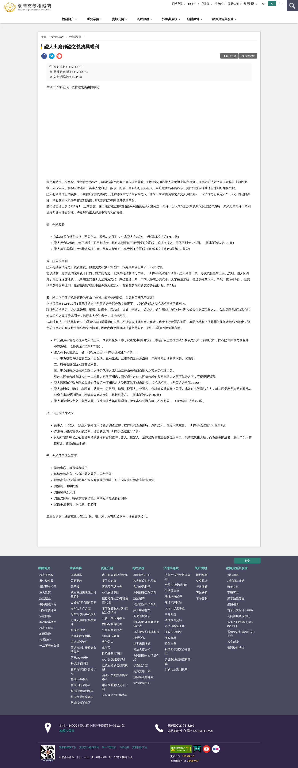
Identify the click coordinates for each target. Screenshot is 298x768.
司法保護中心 (142, 683)
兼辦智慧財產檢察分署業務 (83, 649)
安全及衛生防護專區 (115, 695)
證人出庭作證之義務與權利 (71, 46)
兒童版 (205, 3)
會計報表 (107, 641)
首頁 (43, 36)
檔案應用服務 (142, 643)
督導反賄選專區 (81, 685)
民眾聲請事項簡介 (144, 604)
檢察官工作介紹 (81, 608)
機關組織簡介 (47, 604)
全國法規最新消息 (176, 584)
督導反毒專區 (79, 679)
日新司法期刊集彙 (176, 669)
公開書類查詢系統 (238, 616)
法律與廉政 (169, 19)
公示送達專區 (110, 592)
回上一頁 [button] (231, 55)
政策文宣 (233, 586)
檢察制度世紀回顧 (144, 580)
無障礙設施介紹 (143, 677)
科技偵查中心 (79, 630)
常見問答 (249, 3)
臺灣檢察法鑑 (235, 647)
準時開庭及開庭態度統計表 (146, 624)
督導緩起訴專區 (81, 702)
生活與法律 (75, 36)
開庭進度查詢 (142, 616)
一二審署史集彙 (49, 645)
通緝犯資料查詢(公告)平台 (240, 633)
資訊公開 (118, 19)
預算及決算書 (110, 635)
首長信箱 (124, 747)
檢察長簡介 (46, 574)
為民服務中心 (142, 574)
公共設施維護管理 (113, 659)
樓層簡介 (45, 639)
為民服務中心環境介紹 (146, 657)
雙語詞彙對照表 (112, 630)
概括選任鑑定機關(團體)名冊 (115, 600)
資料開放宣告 (139, 747)
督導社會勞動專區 (82, 691)
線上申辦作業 (142, 610)
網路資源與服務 (223, 19)
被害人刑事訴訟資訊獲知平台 (240, 624)
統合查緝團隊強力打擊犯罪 (83, 594)
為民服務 (143, 19)
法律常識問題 (173, 602)
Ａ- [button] (263, 3)
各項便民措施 (142, 586)
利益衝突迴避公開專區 (177, 651)
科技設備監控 (79, 663)
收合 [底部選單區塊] (247, 560)
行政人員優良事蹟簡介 (83, 622)
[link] (44, 56)
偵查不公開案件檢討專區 (115, 677)
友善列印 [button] (250, 55)
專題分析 (202, 592)
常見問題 (170, 614)
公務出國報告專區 (113, 618)
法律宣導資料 (173, 620)
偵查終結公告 (79, 657)
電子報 (75, 586)
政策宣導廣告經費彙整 (115, 667)
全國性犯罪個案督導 (83, 602)
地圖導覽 (45, 633)
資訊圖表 (233, 574)
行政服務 (202, 586)
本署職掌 (76, 574)
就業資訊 (139, 637)
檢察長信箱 (46, 627)
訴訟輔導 (139, 598)
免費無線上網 (142, 671)
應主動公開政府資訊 (115, 574)
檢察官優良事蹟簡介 (83, 614)
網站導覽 (177, 3)
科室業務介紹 (47, 610)
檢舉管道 (170, 643)
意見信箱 (233, 3)
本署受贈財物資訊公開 (115, 687)
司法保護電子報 (175, 626)
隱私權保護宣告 (67, 747)
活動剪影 (45, 616)
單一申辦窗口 (109, 747)
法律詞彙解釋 (173, 596)
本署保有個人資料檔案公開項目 (115, 610)
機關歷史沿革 (47, 586)
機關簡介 (68, 19)
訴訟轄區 (45, 598)
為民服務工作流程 (144, 592)
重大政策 (45, 592)
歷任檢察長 (46, 580)
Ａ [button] (271, 3)
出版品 (106, 647)
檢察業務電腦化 (81, 635)
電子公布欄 (109, 580)
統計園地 (193, 19)
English (192, 3)
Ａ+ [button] (280, 3)
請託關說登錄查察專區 (177, 661)
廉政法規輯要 (173, 631)
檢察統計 (202, 580)
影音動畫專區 (235, 598)
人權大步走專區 (175, 608)
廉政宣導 (170, 637)
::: (3, 2)
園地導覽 (202, 574)
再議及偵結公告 (112, 586)
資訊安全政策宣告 (89, 747)
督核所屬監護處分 (82, 696)
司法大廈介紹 (142, 649)
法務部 (219, 3)
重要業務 (93, 19)
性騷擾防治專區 (112, 653)
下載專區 (233, 592)
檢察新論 (233, 641)
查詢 (292, 5)
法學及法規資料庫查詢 (177, 576)
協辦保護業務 (79, 641)
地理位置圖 (66, 730)
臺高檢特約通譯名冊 (146, 631)
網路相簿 (233, 604)
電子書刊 (202, 598)
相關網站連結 (235, 580)
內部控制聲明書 (112, 624)
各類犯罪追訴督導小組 (83, 671)
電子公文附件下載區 (240, 610)
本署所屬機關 (47, 622)
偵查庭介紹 (140, 665)
